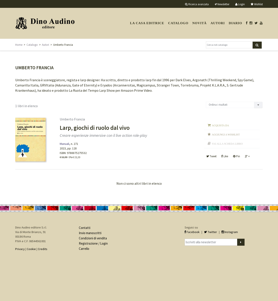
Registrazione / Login (93, 243)
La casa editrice (147, 23)
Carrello (84, 249)
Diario (235, 23)
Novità (199, 23)
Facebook (192, 232)
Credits (42, 249)
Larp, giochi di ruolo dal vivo (95, 127)
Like (225, 156)
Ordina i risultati (218, 105)
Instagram (230, 232)
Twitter (210, 232)
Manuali (64, 144)
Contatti (84, 228)
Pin (236, 156)
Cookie (31, 249)
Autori (217, 23)
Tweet (211, 156)
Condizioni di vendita (93, 238)
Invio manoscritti (90, 233)
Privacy (20, 249)
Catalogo (178, 23)
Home (18, 45)
